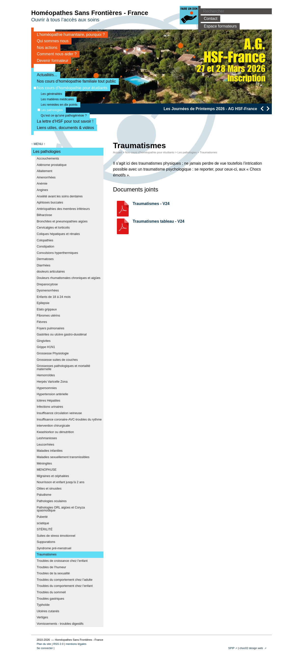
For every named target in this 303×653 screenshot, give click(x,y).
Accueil (117, 152)
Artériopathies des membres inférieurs (63, 209)
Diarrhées (43, 265)
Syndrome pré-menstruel (54, 548)
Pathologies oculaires (52, 501)
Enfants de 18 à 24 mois (53, 297)
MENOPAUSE (46, 469)
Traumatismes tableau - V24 (158, 221)
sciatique (43, 523)
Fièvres (42, 322)
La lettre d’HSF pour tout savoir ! (63, 121)
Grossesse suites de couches (57, 360)
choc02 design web (251, 648)
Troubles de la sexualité (53, 573)
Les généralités (50, 94)
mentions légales (76, 643)
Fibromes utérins (48, 315)
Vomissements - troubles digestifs (60, 623)
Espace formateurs (219, 26)
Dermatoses (45, 259)
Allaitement (44, 171)
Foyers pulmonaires (50, 328)
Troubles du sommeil (51, 592)
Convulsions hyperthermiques (57, 253)
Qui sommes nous (51, 41)
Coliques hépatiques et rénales (58, 234)
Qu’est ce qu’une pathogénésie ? (62, 115)
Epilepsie (43, 303)
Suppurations (46, 542)
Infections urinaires (50, 406)
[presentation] (262, 108)
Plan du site (44, 643)
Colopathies (45, 240)
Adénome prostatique (52, 165)
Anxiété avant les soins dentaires (60, 196)
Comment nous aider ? (55, 54)
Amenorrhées (46, 177)
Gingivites (43, 341)
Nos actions (45, 47)
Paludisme (44, 494)
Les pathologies (50, 110)
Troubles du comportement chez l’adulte (64, 579)
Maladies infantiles (49, 450)
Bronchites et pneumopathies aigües (62, 221)
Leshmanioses (47, 438)
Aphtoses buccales (50, 202)
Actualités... (45, 75)
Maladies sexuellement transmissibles (63, 457)
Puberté (42, 517)
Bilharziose (44, 215)
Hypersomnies (47, 388)
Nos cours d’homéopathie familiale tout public (75, 81)
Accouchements (48, 158)
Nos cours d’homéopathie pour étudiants (70, 88)
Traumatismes (46, 554)
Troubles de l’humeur (51, 567)
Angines (42, 190)
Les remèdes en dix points (57, 104)
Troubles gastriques (50, 598)
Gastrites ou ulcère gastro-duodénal (61, 334)
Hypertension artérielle (52, 394)
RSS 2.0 (58, 643)
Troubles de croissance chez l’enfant (62, 561)
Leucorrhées (45, 444)
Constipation (45, 246)
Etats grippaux (47, 309)
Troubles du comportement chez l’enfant (65, 586)
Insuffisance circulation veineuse (59, 413)
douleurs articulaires (51, 271)
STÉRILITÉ (45, 529)
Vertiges (42, 617)
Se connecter (45, 648)
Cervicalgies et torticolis (53, 227)
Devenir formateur (51, 60)
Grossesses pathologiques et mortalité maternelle (63, 367)
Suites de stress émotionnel (56, 535)
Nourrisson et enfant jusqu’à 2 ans (60, 482)
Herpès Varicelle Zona (52, 381)
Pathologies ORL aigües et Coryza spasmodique (61, 509)
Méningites (44, 463)
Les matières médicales (56, 99)
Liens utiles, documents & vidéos (64, 128)
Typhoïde (43, 605)
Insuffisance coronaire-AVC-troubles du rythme (69, 419)
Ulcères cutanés (48, 611)
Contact (209, 18)
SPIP (231, 648)
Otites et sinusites (49, 488)
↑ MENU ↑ (38, 144)
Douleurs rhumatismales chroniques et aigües (68, 278)
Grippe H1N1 (46, 347)
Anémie (42, 183)
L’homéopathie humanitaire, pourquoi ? (69, 34)
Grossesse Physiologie (53, 353)
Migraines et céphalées (53, 476)
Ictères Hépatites (48, 400)
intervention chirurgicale (53, 425)
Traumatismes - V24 (151, 204)
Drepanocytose (47, 284)
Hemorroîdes (46, 375)
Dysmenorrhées (48, 290)
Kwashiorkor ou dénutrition (55, 432)
